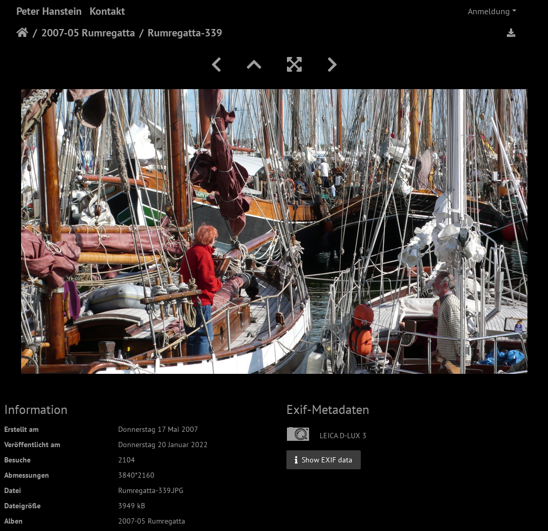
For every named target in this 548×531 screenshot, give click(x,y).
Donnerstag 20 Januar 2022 (163, 444)
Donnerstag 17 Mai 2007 (158, 429)
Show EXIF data (323, 459)
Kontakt (107, 11)
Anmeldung (489, 11)
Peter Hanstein (49, 11)
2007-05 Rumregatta (88, 33)
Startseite (22, 33)
